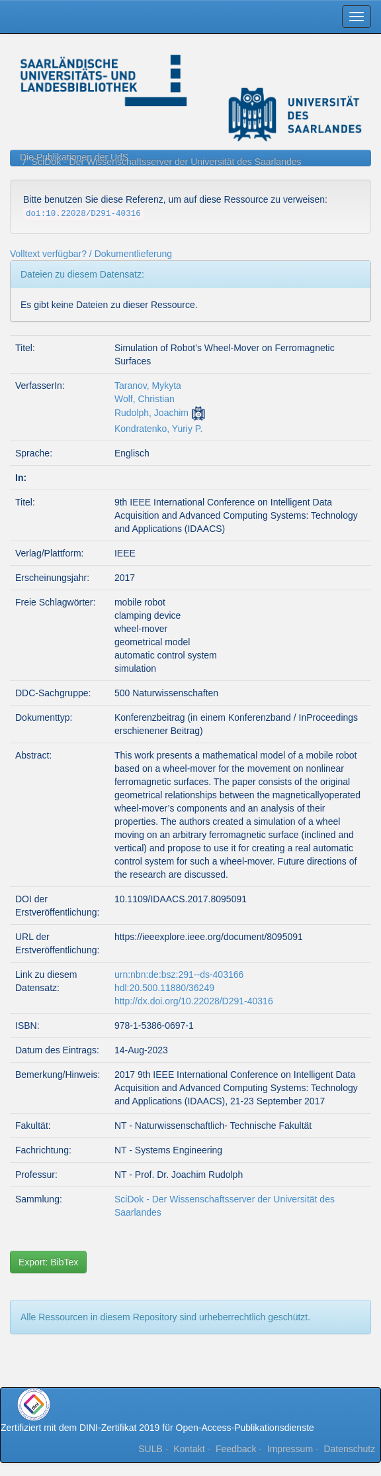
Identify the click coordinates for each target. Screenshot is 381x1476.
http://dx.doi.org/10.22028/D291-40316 (193, 1001)
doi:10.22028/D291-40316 (83, 214)
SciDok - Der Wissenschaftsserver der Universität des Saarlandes (167, 161)
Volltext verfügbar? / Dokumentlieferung (91, 253)
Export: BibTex (48, 1262)
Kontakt (188, 1449)
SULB (150, 1449)
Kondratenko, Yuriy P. (158, 428)
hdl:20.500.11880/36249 (164, 987)
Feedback (236, 1449)
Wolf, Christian (144, 399)
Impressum (290, 1449)
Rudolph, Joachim (151, 412)
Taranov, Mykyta (147, 385)
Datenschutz (349, 1449)
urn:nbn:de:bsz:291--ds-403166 (178, 974)
